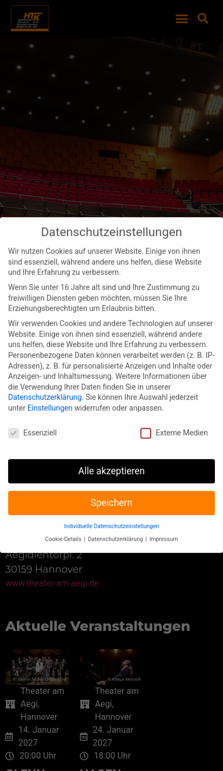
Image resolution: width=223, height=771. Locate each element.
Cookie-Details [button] (64, 516)
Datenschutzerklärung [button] (116, 516)
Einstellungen (50, 385)
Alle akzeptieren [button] (111, 448)
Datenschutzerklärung (45, 375)
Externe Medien (173, 411)
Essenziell (32, 411)
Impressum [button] (164, 516)
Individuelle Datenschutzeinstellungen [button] (111, 504)
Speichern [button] (111, 480)
